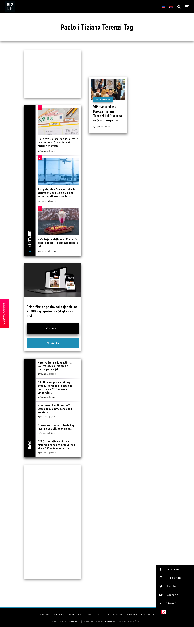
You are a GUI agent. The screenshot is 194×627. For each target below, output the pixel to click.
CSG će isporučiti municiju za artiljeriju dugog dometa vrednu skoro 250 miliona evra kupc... (56, 445)
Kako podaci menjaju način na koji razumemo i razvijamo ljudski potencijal (55, 366)
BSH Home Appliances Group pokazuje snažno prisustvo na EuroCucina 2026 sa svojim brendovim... (55, 387)
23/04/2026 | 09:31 (47, 150)
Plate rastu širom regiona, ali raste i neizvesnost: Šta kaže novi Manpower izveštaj (58, 142)
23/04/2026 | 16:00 (47, 452)
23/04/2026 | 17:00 (47, 416)
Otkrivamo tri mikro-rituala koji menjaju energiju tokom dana (56, 426)
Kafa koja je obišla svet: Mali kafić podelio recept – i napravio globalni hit (58, 242)
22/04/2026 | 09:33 (47, 201)
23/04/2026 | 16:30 (47, 432)
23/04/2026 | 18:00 (47, 373)
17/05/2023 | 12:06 (101, 126)
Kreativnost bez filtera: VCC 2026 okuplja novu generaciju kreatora (55, 409)
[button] (175, 569)
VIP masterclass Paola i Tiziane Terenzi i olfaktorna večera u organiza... (107, 113)
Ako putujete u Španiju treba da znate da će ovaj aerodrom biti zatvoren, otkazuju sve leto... (56, 192)
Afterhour (102, 99)
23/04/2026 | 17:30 (46, 396)
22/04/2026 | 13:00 (47, 251)
